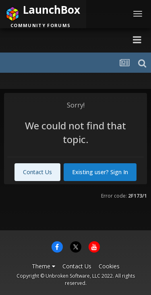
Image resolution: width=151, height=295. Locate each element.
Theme (43, 266)
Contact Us (37, 172)
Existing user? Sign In (100, 172)
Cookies (109, 266)
